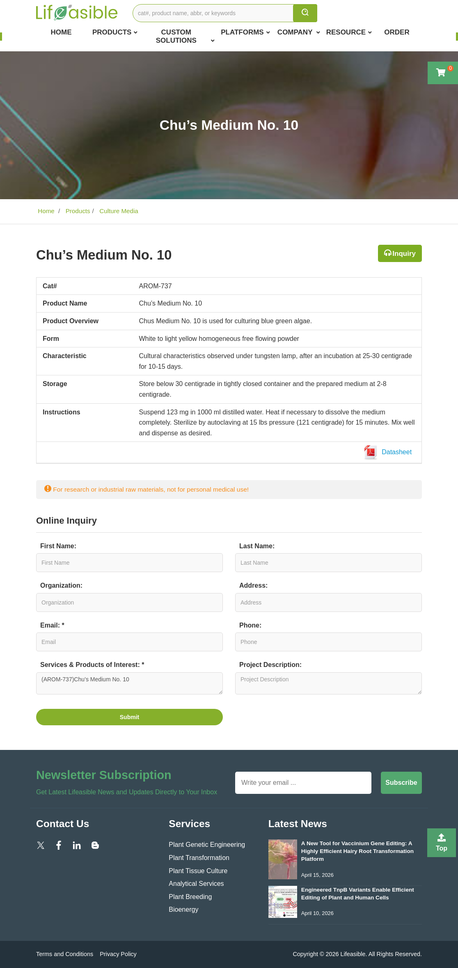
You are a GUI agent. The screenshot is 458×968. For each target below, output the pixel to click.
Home (60, 32)
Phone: (250, 625)
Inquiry (404, 254)
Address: (253, 585)
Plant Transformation (199, 857)
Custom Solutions (185, 36)
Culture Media (118, 210)
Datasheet (389, 452)
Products (114, 32)
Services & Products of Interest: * (92, 664)
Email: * (52, 625)
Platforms (245, 32)
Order (396, 32)
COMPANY (298, 32)
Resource (349, 32)
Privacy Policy (118, 954)
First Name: (58, 546)
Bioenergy (183, 909)
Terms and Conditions (64, 954)
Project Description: (270, 664)
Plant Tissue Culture (198, 870)
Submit (129, 717)
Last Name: (257, 546)
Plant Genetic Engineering (207, 844)
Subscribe (401, 782)
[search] (305, 13)
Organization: (61, 585)
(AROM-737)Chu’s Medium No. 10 (129, 683)
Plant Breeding (190, 896)
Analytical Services (196, 883)
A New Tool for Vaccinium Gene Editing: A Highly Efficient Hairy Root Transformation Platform (357, 851)
